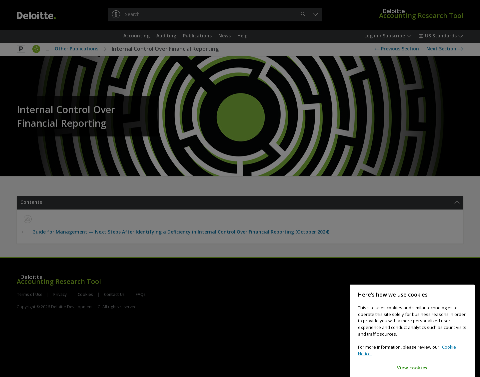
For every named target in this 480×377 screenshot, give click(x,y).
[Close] (466, 315)
